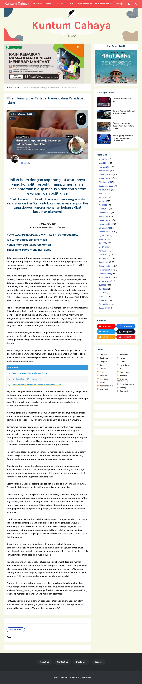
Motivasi (104, 389)
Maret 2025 (104, 209)
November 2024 (106, 224)
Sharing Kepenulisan (122, 380)
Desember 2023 (105, 266)
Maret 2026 (104, 163)
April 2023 (103, 296)
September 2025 (106, 186)
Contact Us (62, 662)
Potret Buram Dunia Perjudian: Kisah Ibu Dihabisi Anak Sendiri (36, 385)
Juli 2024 (102, 239)
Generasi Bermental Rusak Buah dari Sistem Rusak (123, 125)
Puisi (122, 368)
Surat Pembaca (127, 384)
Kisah (102, 382)
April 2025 (103, 205)
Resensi (123, 375)
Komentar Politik (107, 386)
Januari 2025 (104, 216)
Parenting (124, 365)
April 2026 (103, 159)
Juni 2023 (103, 289)
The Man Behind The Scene (122, 99)
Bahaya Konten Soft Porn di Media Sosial (124, 112)
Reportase (124, 372)
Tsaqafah (124, 391)
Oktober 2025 (105, 182)
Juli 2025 (102, 193)
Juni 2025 (103, 197)
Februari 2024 (105, 258)
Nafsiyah (124, 354)
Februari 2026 (105, 167)
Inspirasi (104, 379)
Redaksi (98, 662)
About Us (44, 662)
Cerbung (104, 358)
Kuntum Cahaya (68, 677)
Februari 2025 (105, 213)
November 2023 (105, 270)
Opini (12, 119)
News (122, 358)
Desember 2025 (106, 174)
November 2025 (106, 178)
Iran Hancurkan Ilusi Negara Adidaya (26, 379)
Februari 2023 (104, 304)
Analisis (103, 354)
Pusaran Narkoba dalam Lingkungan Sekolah (30, 373)
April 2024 (103, 251)
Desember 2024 (106, 220)
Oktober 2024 (105, 228)
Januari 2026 (104, 171)
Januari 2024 (104, 262)
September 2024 (106, 232)
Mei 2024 (103, 247)
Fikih (102, 372)
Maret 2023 (103, 300)
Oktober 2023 (105, 274)
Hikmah (103, 375)
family (103, 368)
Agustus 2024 (105, 235)
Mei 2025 (103, 201)
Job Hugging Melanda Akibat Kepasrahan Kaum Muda (123, 138)
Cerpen (103, 361)
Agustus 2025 (105, 190)
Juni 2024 (103, 243)
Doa (102, 365)
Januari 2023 (104, 308)
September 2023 (106, 277)
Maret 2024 (104, 254)
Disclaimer (81, 662)
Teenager (124, 388)
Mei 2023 (102, 293)
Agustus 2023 (105, 281)
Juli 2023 (102, 285)
